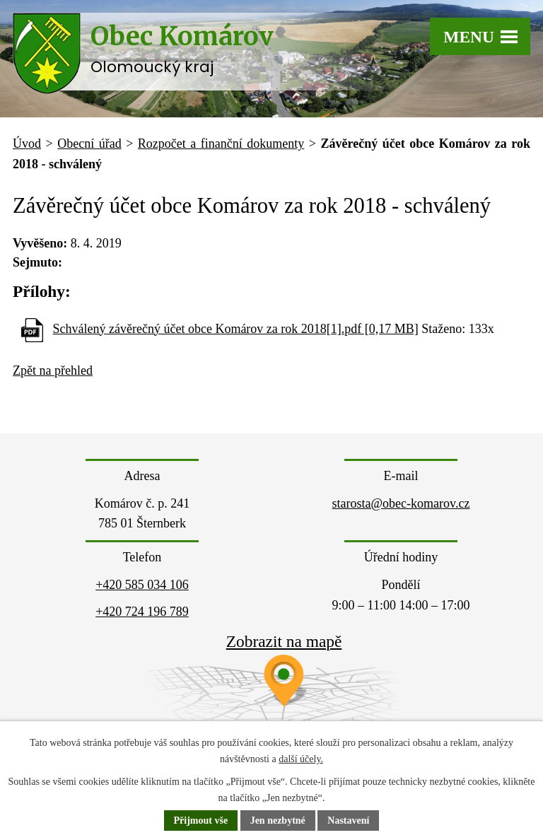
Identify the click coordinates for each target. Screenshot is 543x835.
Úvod (27, 143)
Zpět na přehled (53, 370)
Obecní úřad (89, 143)
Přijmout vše (201, 820)
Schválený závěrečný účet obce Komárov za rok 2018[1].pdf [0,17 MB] (236, 329)
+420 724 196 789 (142, 612)
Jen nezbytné (277, 820)
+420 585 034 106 (142, 585)
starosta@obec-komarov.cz (401, 503)
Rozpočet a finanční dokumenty (221, 143)
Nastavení (348, 820)
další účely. (301, 759)
